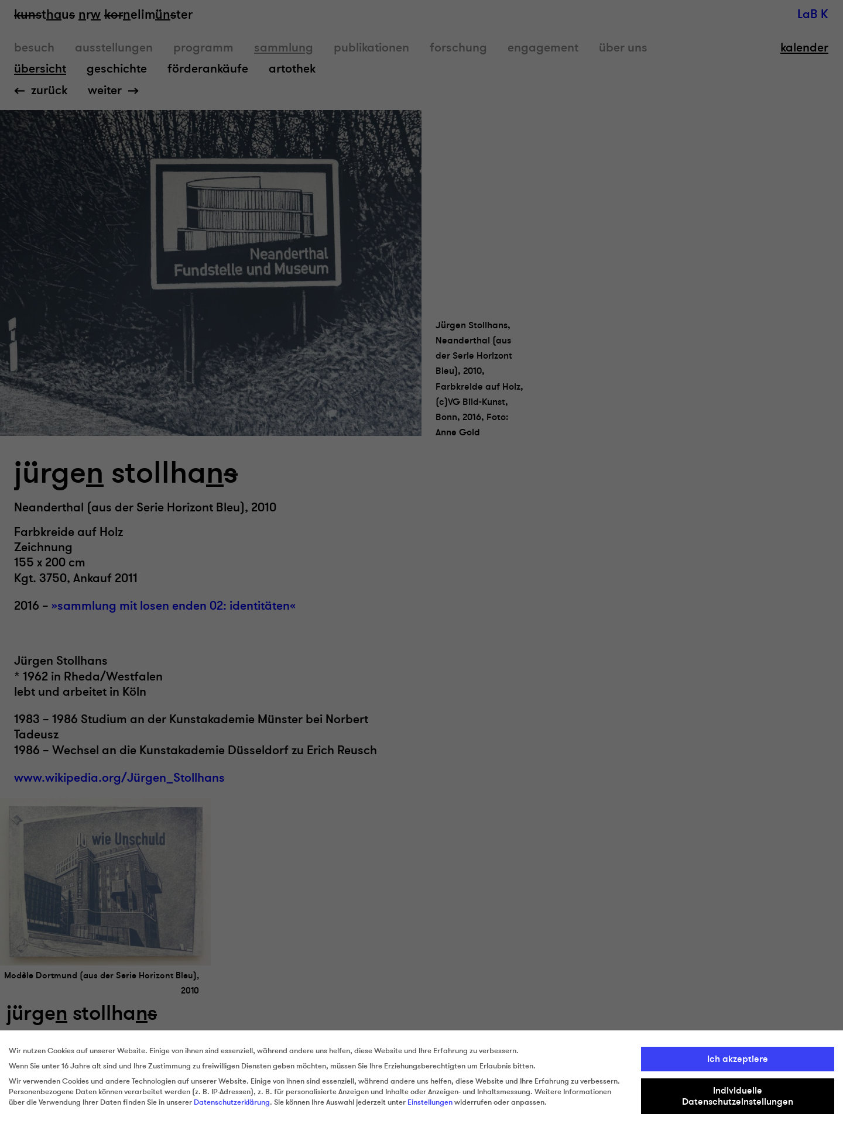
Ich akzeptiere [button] (737, 1059)
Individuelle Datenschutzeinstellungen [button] (737, 1096)
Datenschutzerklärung (232, 1102)
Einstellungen (430, 1102)
